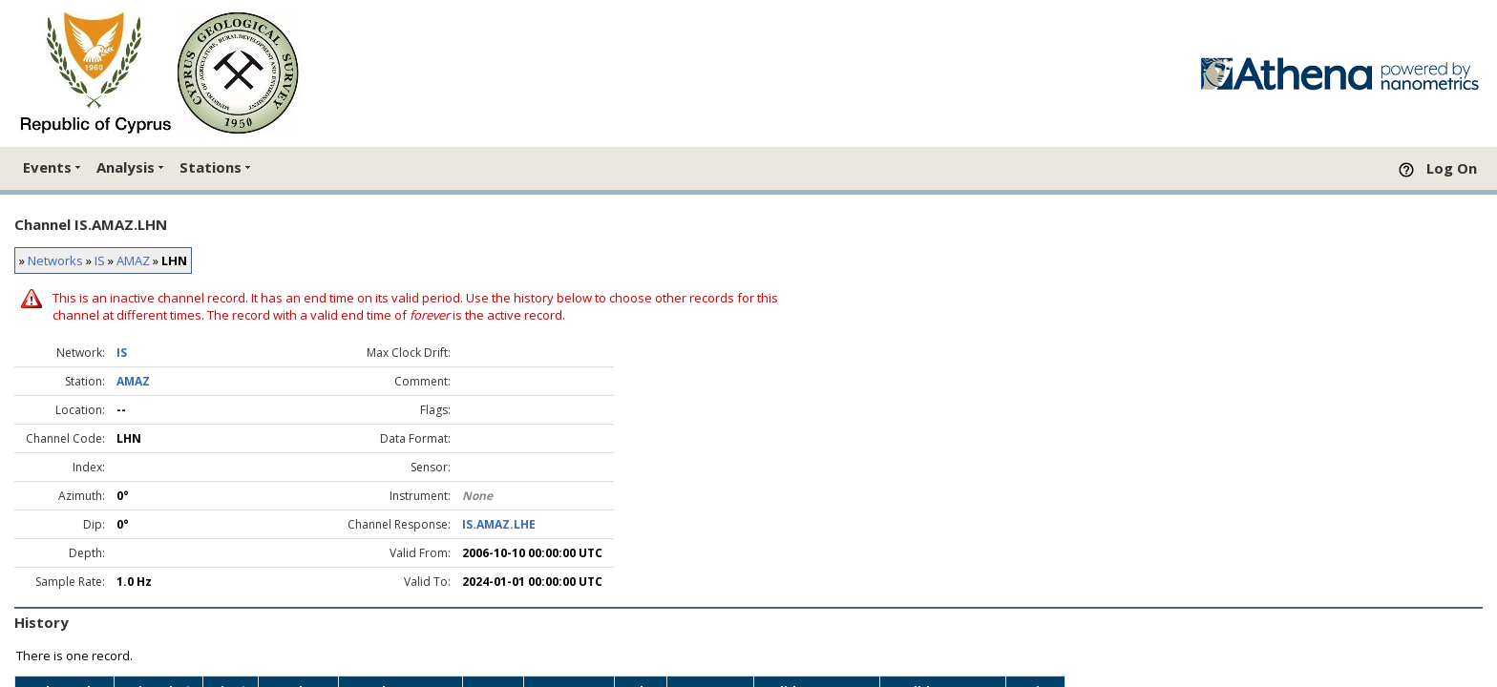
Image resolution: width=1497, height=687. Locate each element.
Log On (1451, 167)
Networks (55, 260)
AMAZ (133, 260)
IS (100, 260)
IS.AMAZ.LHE (499, 524)
